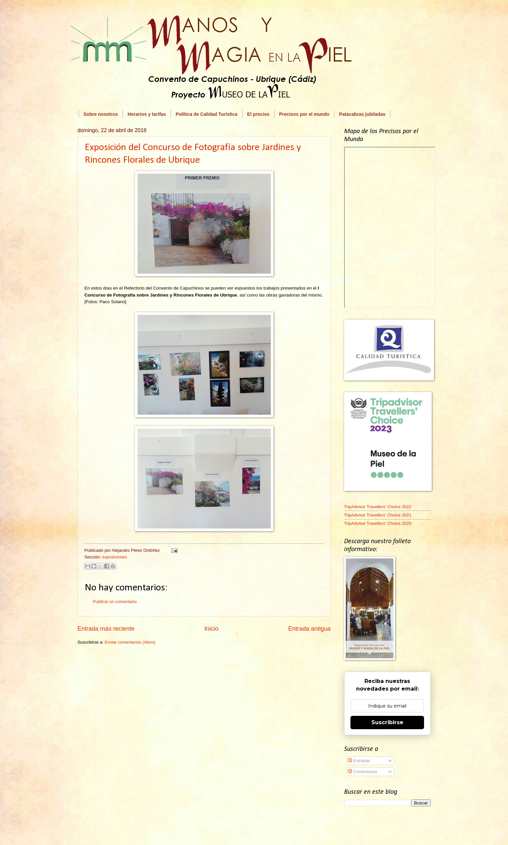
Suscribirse (387, 722)
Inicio (211, 628)
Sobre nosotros (101, 114)
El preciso (258, 114)
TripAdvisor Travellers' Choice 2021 (377, 515)
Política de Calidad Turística (207, 114)
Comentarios (362, 771)
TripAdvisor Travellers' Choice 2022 (377, 506)
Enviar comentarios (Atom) (130, 642)
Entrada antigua (309, 628)
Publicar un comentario (115, 601)
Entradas (359, 760)
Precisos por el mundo (304, 114)
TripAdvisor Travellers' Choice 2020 (377, 523)
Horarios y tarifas (147, 114)
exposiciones (114, 556)
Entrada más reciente (106, 628)
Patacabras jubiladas (362, 114)
